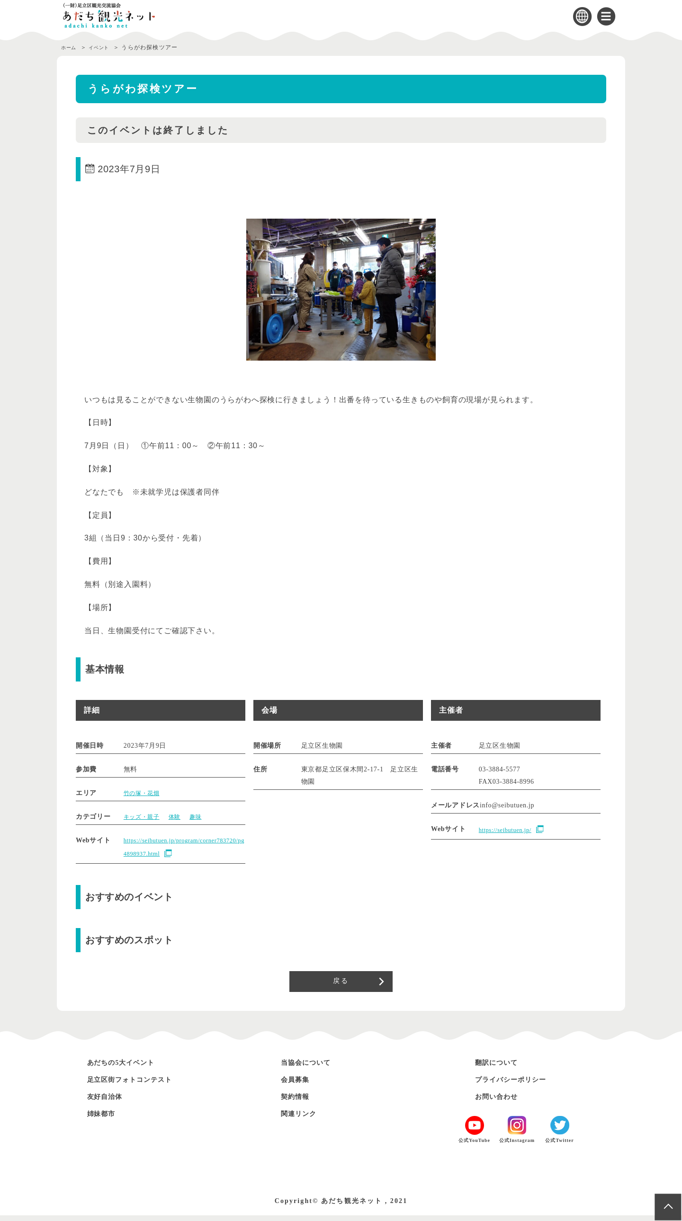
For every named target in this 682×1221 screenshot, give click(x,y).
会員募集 (298, 1085)
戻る (341, 984)
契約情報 (298, 1102)
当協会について (311, 1068)
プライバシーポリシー (518, 1085)
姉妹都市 (104, 1119)
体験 (181, 816)
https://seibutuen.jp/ (508, 829)
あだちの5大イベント (128, 1068)
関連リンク (302, 1119)
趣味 (204, 816)
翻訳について (501, 1068)
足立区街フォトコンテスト (139, 1085)
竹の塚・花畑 (144, 792)
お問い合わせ (501, 1102)
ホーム (70, 47)
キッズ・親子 (144, 816)
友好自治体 (109, 1102)
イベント (106, 47)
